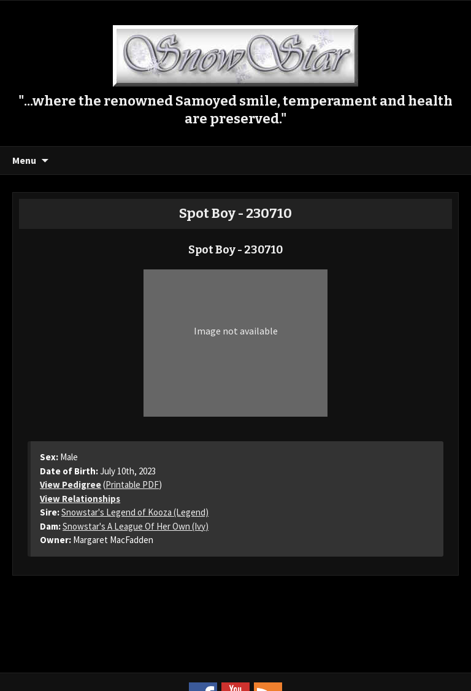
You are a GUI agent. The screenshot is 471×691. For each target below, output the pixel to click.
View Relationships (80, 498)
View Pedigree (70, 484)
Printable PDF (132, 484)
